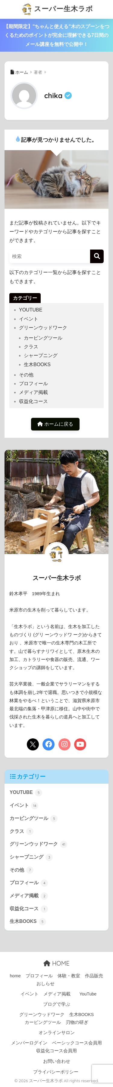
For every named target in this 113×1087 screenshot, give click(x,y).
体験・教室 (69, 975)
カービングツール (43, 337)
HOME (56, 963)
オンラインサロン (57, 1032)
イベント (28, 318)
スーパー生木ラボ (57, 9)
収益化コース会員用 (56, 1050)
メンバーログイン (29, 1042)
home (15, 975)
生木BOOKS (37, 364)
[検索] (97, 256)
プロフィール (33, 383)
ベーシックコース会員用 (77, 1042)
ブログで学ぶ (56, 1004)
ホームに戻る (55, 424)
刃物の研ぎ (77, 1022)
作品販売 (94, 975)
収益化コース (33, 401)
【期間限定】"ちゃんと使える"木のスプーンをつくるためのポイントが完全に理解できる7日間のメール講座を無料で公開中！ (56, 35)
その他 (26, 374)
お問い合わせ (56, 1061)
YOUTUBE (30, 309)
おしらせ (45, 983)
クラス (31, 346)
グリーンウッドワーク (43, 327)
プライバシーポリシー (55, 1071)
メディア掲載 (33, 392)
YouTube (87, 994)
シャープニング (41, 355)
